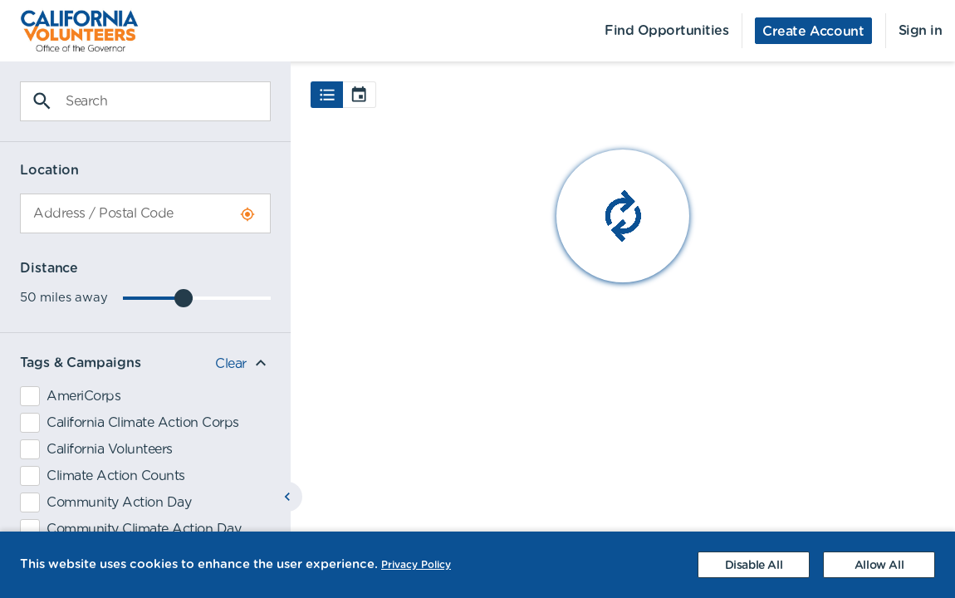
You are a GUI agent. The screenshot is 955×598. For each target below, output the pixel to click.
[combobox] (145, 213)
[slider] (183, 298)
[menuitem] (69, 31)
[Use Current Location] (247, 214)
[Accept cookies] (879, 564)
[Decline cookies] (754, 564)
